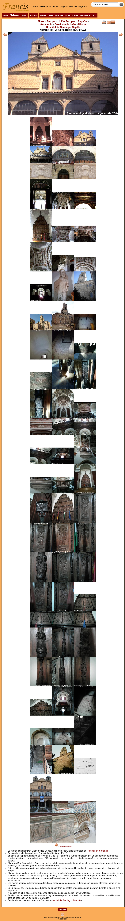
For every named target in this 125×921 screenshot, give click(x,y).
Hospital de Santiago (98, 851)
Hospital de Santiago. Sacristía (66, 900)
